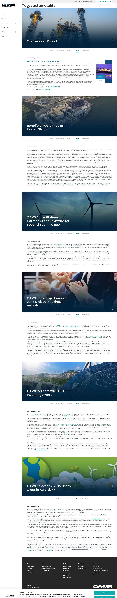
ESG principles (66, 432)
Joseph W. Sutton (93, 336)
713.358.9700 (96, 566)
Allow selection (104, 589)
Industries (5, 27)
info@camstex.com (97, 568)
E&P (64, 572)
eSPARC (102, 424)
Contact (5, 36)
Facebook (29, 550)
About (4, 18)
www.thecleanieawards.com (80, 549)
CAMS (58, 244)
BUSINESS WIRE (37, 414)
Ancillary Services (46, 572)
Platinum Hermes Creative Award (68, 245)
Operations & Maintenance (48, 568)
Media (77, 50)
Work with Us (81, 566)
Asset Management (46, 566)
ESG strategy (73, 532)
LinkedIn (50, 550)
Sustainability (60, 50)
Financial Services (46, 570)
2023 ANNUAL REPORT (53, 87)
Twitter (104, 549)
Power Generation (67, 566)
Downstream (66, 574)
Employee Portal (82, 568)
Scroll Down (111, 45)
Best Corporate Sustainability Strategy (67, 424)
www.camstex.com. (41, 450)
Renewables (66, 568)
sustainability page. (44, 89)
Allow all (104, 584)
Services (5, 23)
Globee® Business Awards (72, 326)
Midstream (66, 570)
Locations (69, 50)
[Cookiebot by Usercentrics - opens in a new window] (9, 595)
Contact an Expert (104, 1)
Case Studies (85, 50)
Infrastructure (66, 575)
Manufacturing (67, 577)
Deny (104, 594)
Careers (4, 32)
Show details (78, 594)
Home (4, 14)
